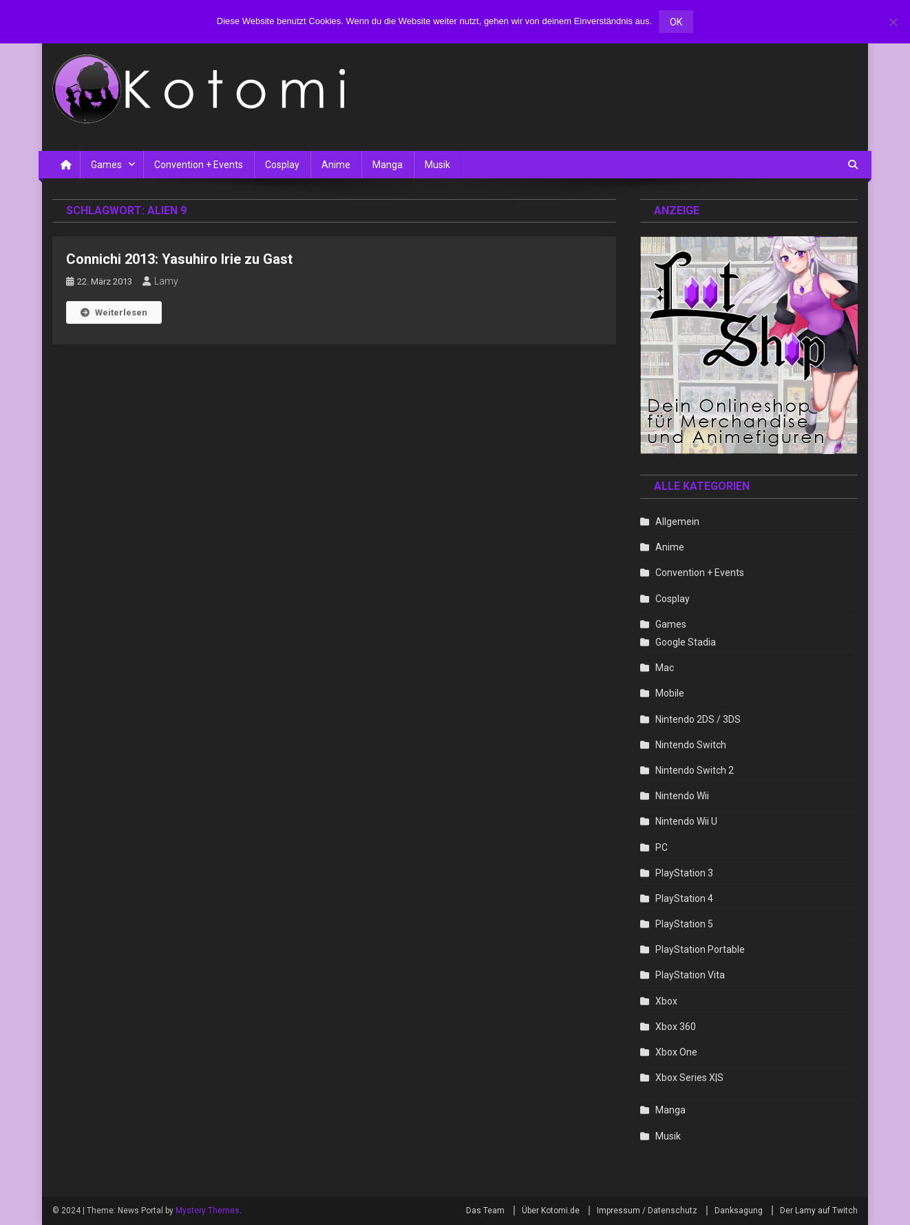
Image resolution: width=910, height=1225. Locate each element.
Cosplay (282, 164)
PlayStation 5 (684, 923)
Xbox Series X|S (689, 1077)
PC (661, 847)
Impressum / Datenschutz (647, 1210)
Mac (664, 667)
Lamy (166, 281)
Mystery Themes (208, 1210)
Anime (335, 164)
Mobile (669, 693)
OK (676, 22)
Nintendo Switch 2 (694, 770)
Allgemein (677, 521)
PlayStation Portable (700, 949)
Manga (387, 164)
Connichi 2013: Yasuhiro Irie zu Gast (179, 259)
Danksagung (739, 1210)
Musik (437, 164)
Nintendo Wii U (686, 821)
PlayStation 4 (684, 898)
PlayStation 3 (684, 872)
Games (106, 164)
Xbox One (676, 1052)
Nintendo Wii (682, 795)
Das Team (485, 1210)
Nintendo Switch (690, 744)
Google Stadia (685, 642)
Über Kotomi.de (551, 1210)
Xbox (666, 1001)
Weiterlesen (114, 312)
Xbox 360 (675, 1026)
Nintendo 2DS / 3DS (698, 719)
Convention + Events (198, 164)
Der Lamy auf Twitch (819, 1210)
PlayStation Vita (690, 974)
